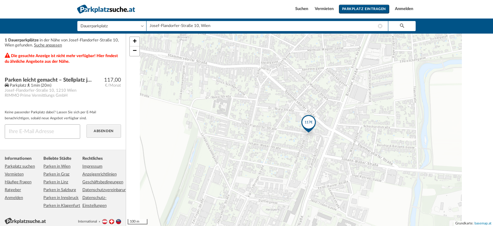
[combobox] (267, 26)
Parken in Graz (56, 174)
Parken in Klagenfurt (61, 206)
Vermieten (325, 9)
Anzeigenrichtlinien (99, 174)
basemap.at (482, 223)
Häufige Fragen (18, 182)
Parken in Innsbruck (61, 198)
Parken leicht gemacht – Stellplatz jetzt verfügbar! (49, 80)
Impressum (92, 166)
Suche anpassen (48, 45)
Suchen (302, 9)
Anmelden (404, 9)
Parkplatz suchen (20, 166)
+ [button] (135, 41)
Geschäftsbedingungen (102, 182)
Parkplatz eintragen (364, 9)
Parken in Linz (55, 182)
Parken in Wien (56, 166)
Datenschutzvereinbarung (105, 190)
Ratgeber (13, 190)
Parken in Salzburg (59, 190)
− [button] (135, 51)
